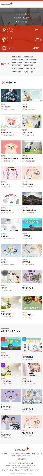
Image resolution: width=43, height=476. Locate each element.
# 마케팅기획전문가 (17, 62)
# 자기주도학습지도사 (31, 59)
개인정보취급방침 (21, 459)
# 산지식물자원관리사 (17, 69)
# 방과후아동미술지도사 (31, 62)
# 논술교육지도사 (28, 56)
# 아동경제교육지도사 (17, 59)
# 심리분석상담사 (28, 72)
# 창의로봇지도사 (30, 69)
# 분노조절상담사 (16, 66)
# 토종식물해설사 (28, 66)
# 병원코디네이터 (16, 56)
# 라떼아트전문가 (16, 72)
